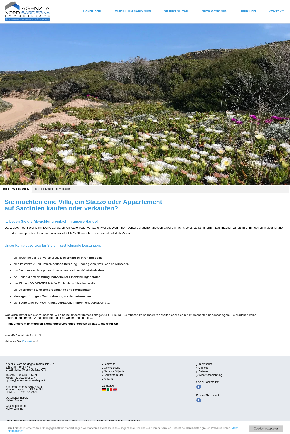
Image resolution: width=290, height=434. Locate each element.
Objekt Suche (176, 11)
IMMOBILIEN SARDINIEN (132, 11)
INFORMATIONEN (214, 11)
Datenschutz (206, 371)
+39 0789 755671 (26, 375)
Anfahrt (108, 378)
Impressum (205, 364)
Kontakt (276, 11)
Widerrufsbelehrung (210, 375)
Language (92, 11)
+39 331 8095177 (24, 377)
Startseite (110, 364)
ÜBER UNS (248, 11)
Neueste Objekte (114, 371)
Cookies (203, 367)
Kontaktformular (113, 375)
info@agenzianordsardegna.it (27, 380)
